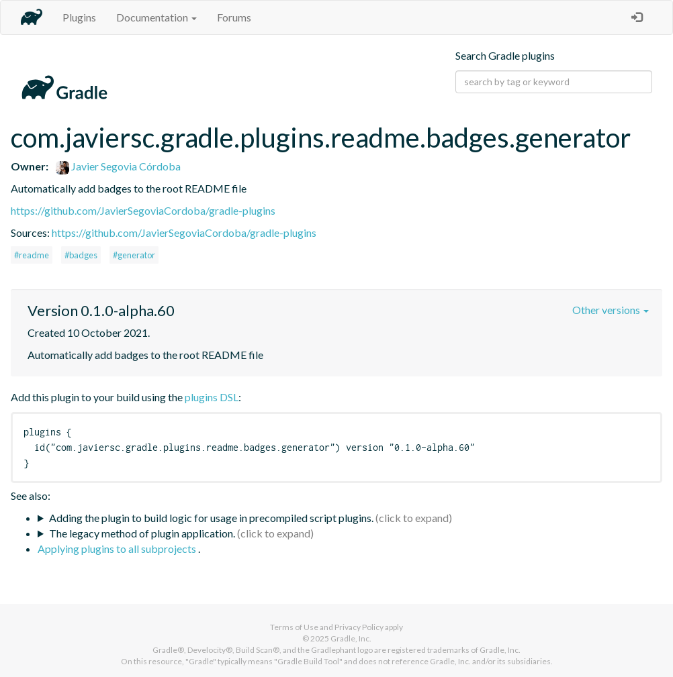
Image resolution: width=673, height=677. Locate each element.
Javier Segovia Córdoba (118, 166)
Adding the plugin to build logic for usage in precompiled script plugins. (211, 517)
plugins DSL (211, 396)
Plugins (79, 17)
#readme (31, 255)
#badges (80, 255)
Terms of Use (294, 627)
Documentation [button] (156, 17)
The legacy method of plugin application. (142, 533)
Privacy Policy (359, 627)
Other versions (610, 309)
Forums (234, 17)
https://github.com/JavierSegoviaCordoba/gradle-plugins (143, 210)
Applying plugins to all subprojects (118, 548)
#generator (134, 255)
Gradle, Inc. (350, 638)
